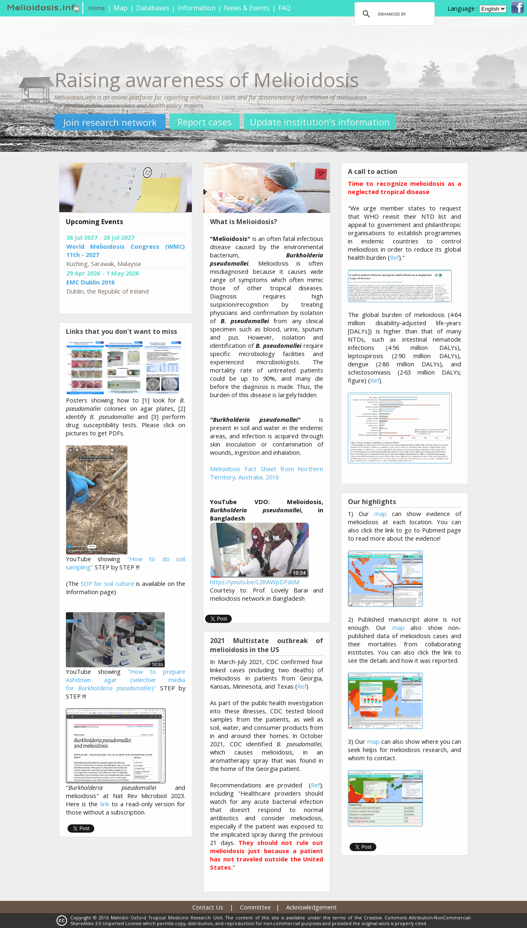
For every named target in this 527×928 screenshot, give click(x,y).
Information (196, 7)
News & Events (247, 7)
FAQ (284, 7)
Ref (301, 686)
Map (121, 7)
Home (96, 8)
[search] (393, 14)
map (380, 513)
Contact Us (207, 907)
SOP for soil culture (107, 583)
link (104, 804)
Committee (255, 907)
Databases (152, 7)
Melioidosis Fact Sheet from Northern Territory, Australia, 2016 (266, 473)
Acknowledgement (311, 907)
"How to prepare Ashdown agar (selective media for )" (125, 679)
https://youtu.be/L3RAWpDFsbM (254, 582)
